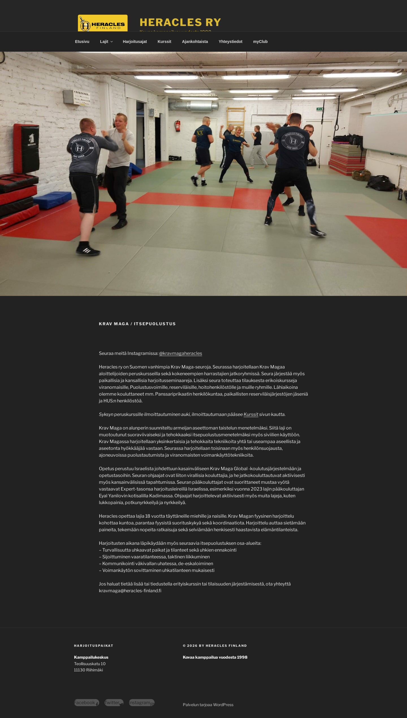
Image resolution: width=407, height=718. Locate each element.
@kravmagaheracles (180, 353)
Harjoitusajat (135, 41)
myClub (260, 41)
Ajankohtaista (195, 41)
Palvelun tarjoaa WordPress (208, 704)
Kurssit (164, 41)
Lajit (107, 41)
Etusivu (82, 41)
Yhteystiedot (231, 41)
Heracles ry (181, 22)
